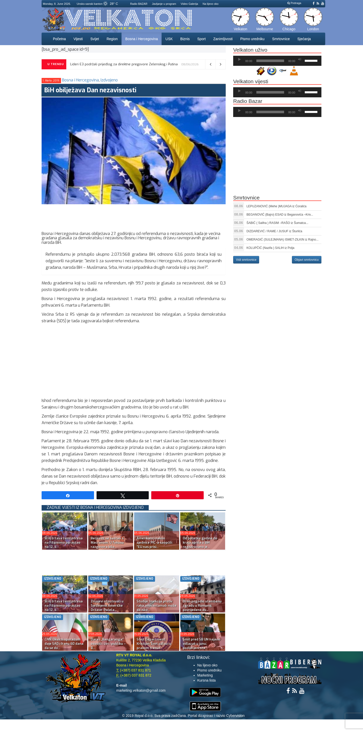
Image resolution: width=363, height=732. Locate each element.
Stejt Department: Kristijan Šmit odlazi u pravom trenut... (154, 643)
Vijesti (78, 39)
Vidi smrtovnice (246, 259)
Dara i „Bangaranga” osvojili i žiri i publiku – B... (108, 643)
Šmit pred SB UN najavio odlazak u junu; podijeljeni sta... (202, 643)
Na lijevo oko (211, 3)
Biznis (185, 39)
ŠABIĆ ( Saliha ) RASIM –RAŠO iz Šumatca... (277, 223)
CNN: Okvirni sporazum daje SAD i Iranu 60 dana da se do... (64, 643)
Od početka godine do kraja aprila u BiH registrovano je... (200, 542)
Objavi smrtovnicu (307, 259)
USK (169, 39)
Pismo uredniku (252, 39)
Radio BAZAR (138, 3)
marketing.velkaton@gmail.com (141, 690)
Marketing (205, 675)
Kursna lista (206, 680)
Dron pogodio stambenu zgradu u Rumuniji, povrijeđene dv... (202, 605)
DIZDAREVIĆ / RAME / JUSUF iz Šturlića (274, 231)
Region (112, 39)
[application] (277, 61)
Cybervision (235, 716)
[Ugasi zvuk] (300, 59)
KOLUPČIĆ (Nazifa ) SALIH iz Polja (270, 248)
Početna (59, 39)
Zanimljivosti (223, 39)
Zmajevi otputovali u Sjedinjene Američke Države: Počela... (107, 605)
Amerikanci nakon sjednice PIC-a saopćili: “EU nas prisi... (155, 542)
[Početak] (239, 59)
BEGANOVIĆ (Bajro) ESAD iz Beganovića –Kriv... (280, 214)
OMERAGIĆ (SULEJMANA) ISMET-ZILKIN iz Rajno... (283, 239)
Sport (201, 39)
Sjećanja (304, 39)
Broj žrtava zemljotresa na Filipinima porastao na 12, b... (64, 542)
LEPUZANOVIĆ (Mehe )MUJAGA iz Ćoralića (277, 206)
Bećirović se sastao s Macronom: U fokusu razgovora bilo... (107, 542)
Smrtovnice (281, 39)
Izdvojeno (109, 80)
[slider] (270, 61)
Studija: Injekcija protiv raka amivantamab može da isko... (156, 605)
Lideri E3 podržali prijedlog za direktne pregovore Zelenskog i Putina (124, 64)
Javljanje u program (164, 3)
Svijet (94, 39)
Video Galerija (189, 3)
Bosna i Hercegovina (141, 39)
